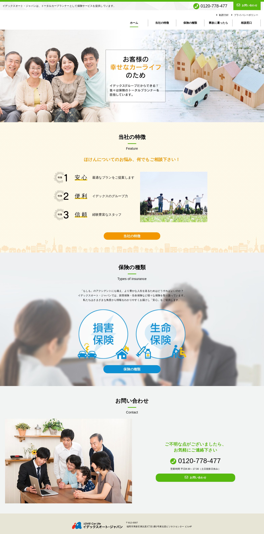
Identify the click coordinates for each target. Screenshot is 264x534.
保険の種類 (190, 22)
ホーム (134, 22)
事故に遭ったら (218, 22)
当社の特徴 (162, 22)
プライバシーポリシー (244, 15)
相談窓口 (246, 22)
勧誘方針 (222, 15)
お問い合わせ (247, 5)
